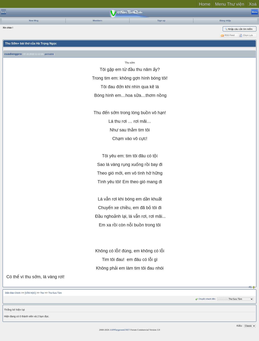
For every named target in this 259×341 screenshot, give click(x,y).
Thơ (42, 293)
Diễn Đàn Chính (13, 293)
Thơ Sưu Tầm (55, 293)
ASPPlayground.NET (120, 329)
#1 (250, 287)
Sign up (161, 20)
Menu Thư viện (229, 4)
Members (97, 20)
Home (204, 4)
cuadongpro (13, 53)
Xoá (252, 4)
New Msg (33, 20)
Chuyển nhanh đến (205, 299)
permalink (49, 54)
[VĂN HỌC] (30, 293)
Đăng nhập (225, 20)
